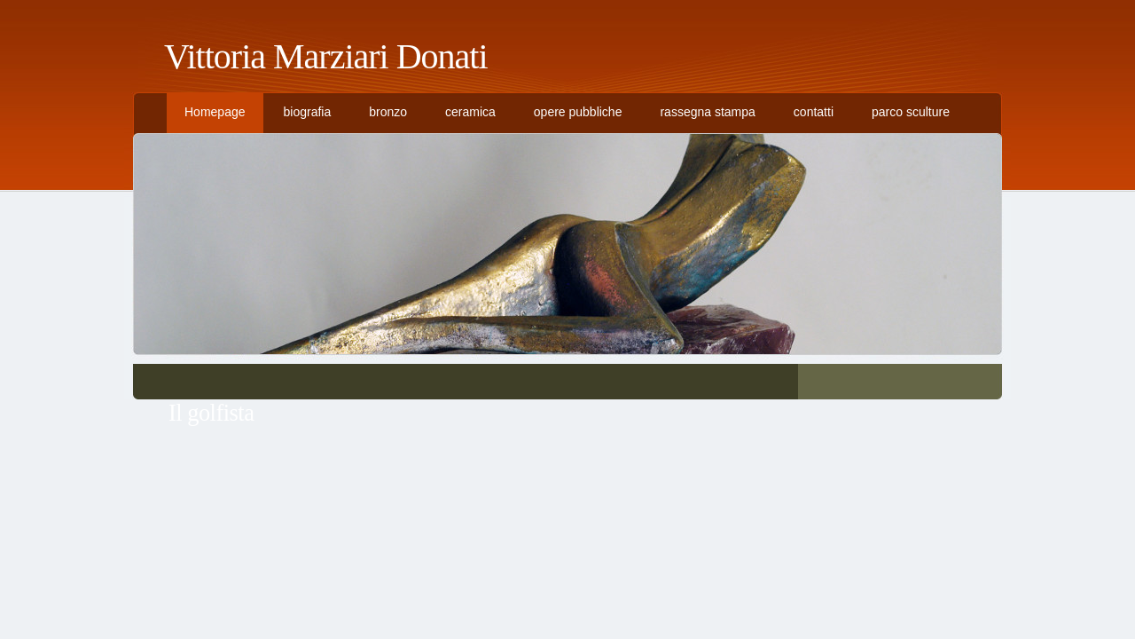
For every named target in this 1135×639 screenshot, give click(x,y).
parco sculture (911, 112)
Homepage (215, 112)
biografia (308, 112)
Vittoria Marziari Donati (326, 56)
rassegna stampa (707, 112)
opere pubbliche (578, 112)
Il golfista (211, 412)
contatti (814, 112)
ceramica (470, 112)
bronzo (388, 112)
